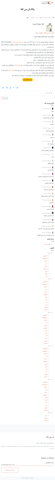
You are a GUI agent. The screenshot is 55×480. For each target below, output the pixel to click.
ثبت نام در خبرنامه (9, 470)
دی (46, 305)
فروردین (45, 256)
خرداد (45, 261)
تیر (46, 264)
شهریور (45, 269)
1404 (49, 253)
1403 (49, 279)
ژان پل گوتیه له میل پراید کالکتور (45, 235)
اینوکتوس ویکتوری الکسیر (47, 150)
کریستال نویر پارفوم (49, 216)
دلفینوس (51, 203)
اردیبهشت (44, 258)
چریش (52, 137)
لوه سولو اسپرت (38, 23)
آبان (46, 274)
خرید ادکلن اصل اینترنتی (18, 42)
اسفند (45, 310)
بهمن (45, 307)
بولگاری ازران (51, 170)
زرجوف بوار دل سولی (49, 190)
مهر (46, 271)
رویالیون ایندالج (50, 131)
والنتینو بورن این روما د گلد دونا (46, 229)
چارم (52, 111)
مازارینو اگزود (51, 163)
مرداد (45, 266)
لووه (37, 42)
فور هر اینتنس (50, 209)
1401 (49, 346)
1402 (49, 312)
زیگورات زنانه (51, 144)
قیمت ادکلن (11, 70)
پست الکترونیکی (27, 464)
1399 (49, 413)
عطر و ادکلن (47, 244)
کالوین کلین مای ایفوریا (48, 222)
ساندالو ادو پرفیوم (49, 183)
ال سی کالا (38, 17)
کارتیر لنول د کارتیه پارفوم (47, 196)
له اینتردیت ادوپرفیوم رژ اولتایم (46, 176)
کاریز (52, 157)
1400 (49, 379)
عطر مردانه (17, 65)
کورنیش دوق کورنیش (48, 118)
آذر (46, 276)
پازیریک (52, 124)
